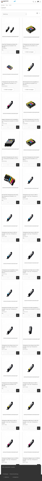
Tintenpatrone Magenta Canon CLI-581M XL (31, 458)
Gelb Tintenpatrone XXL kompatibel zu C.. (31, 81)
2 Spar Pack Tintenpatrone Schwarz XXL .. (10, 44)
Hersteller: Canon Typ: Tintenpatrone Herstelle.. (30, 347)
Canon (3, 7)
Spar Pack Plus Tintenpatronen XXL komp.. (10, 194)
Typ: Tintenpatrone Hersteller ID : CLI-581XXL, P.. (9, 197)
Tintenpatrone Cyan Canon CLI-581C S (30, 194)
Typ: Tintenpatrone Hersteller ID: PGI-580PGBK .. (9, 46)
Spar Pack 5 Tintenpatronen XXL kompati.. (31, 157)
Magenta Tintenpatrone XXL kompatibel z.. (10, 119)
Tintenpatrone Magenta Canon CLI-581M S (10, 458)
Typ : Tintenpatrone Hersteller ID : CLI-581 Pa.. (10, 159)
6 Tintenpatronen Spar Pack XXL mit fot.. (9, 81)
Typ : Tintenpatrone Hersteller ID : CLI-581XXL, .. (30, 46)
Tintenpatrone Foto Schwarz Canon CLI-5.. (10, 345)
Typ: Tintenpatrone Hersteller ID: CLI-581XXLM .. (30, 84)
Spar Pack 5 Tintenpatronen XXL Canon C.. (10, 157)
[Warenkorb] (37, 1)
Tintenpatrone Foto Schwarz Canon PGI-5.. (31, 345)
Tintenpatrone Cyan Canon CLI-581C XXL (31, 232)
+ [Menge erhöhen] (13, 51)
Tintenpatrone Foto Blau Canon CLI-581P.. (31, 270)
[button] (33, 1)
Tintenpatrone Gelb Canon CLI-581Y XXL (30, 420)
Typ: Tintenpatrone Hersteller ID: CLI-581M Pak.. (10, 121)
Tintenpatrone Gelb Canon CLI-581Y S (30, 382)
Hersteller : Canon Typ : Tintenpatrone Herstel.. (30, 197)
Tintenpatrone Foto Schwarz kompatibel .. (10, 382)
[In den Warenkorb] (17, 52)
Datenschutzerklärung (13, 474)
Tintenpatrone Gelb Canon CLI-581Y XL (9, 420)
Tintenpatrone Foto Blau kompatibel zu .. (31, 307)
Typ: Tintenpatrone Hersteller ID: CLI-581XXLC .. (9, 272)
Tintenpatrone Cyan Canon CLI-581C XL (9, 232)
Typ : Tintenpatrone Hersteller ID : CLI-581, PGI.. (31, 121)
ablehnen (6, 477)
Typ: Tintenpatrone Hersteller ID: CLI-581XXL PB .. (31, 310)
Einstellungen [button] (5, 474)
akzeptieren (15, 477)
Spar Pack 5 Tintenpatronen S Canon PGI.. (31, 119)
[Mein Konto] (35, 2)
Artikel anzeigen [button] (29, 52)
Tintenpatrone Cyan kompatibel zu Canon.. (10, 270)
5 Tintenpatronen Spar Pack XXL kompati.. (31, 44)
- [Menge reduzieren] (2, 51)
